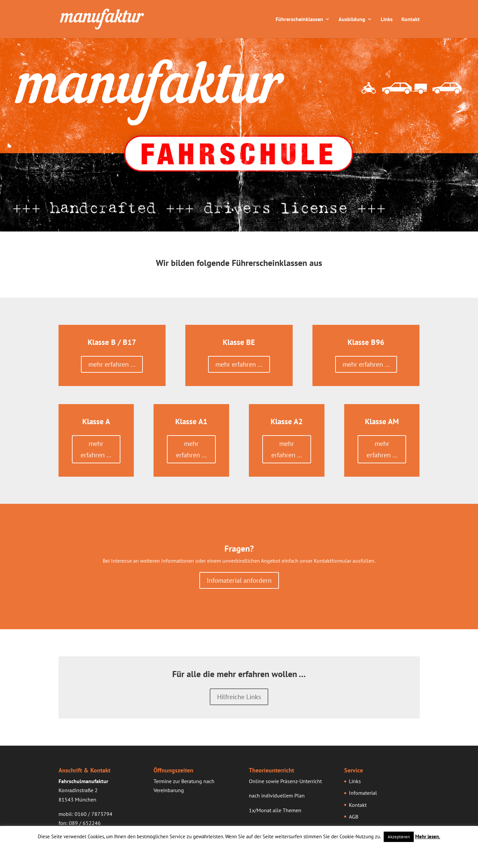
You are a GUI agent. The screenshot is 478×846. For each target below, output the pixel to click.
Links (387, 19)
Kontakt (410, 19)
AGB (353, 816)
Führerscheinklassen (299, 19)
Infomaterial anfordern (239, 580)
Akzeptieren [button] (399, 837)
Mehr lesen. (427, 836)
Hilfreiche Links (239, 696)
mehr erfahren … (111, 364)
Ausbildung (352, 19)
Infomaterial (363, 792)
